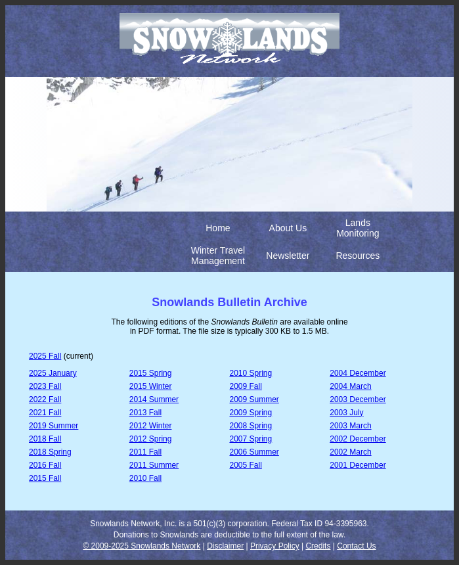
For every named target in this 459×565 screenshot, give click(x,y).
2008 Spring (251, 425)
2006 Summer (254, 452)
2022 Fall (45, 399)
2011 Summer (154, 465)
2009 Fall (246, 386)
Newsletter (287, 255)
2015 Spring (150, 373)
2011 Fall (145, 452)
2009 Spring (251, 412)
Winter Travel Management (218, 255)
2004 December (357, 373)
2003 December (357, 399)
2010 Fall (145, 478)
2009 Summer (254, 399)
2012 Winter (150, 425)
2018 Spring (50, 452)
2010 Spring (251, 373)
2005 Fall (246, 465)
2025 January (53, 373)
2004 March (350, 386)
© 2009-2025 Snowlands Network (141, 546)
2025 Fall (45, 356)
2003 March (350, 425)
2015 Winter (150, 386)
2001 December (357, 465)
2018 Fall (45, 438)
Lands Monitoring (357, 227)
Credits (317, 546)
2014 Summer (154, 399)
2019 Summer (53, 425)
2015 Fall (45, 478)
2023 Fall (45, 386)
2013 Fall (145, 412)
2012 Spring (150, 438)
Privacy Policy (274, 546)
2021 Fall (45, 412)
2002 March (350, 452)
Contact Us (356, 546)
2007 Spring (251, 438)
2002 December (357, 438)
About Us (288, 228)
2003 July (346, 412)
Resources (358, 255)
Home (218, 228)
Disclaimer (225, 546)
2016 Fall (45, 465)
